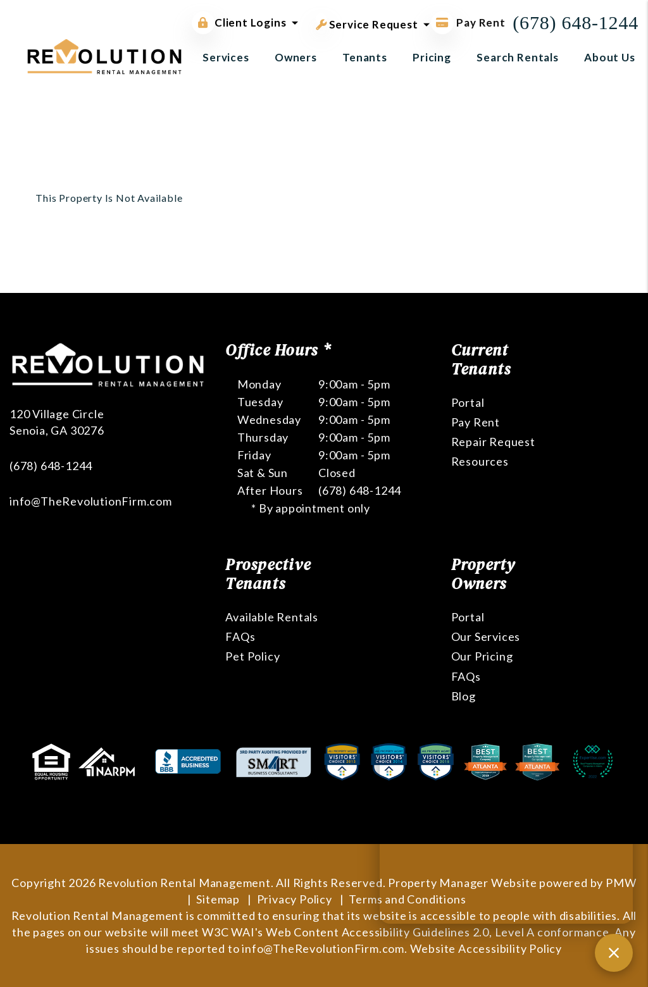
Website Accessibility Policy (486, 948)
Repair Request (493, 442)
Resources (480, 461)
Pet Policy (252, 656)
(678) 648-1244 (576, 22)
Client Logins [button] (239, 22)
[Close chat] (614, 953)
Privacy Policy (294, 899)
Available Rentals (271, 617)
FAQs (240, 636)
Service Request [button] (367, 22)
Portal (468, 402)
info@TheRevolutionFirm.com (90, 501)
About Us (609, 57)
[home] (104, 55)
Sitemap (218, 899)
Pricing (432, 57)
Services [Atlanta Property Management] (225, 57)
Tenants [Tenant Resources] (364, 57)
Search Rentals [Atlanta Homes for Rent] (518, 57)
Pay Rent (475, 422)
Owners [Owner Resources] (296, 57)
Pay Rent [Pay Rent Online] (468, 22)
